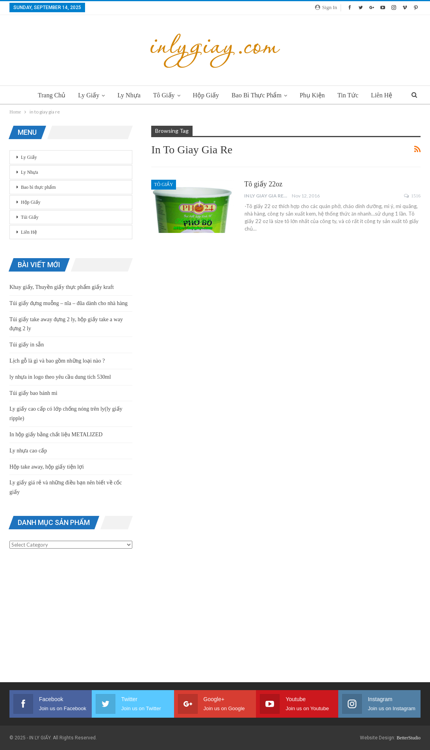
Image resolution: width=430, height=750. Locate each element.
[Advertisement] (70, 617)
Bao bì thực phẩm (258, 95)
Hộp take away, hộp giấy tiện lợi (46, 467)
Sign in (326, 7)
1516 (412, 196)
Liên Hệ (386, 95)
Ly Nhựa (126, 95)
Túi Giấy (30, 217)
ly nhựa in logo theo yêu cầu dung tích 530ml (60, 377)
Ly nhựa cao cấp (28, 451)
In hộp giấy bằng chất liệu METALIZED (55, 434)
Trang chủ (47, 95)
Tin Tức (351, 95)
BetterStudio (409, 738)
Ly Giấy (85, 95)
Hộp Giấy (206, 95)
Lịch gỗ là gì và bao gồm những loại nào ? (57, 361)
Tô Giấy (163, 95)
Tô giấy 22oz (263, 184)
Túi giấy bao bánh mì (33, 393)
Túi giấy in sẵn (26, 345)
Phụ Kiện (314, 95)
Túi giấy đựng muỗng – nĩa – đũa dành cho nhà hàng (68, 303)
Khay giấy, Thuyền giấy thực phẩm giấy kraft (61, 287)
